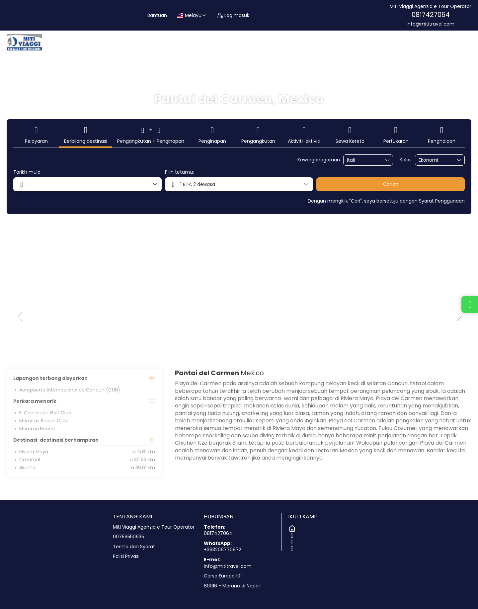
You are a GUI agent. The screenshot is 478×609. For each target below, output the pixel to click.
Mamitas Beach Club (40, 420)
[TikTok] (291, 547)
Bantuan (157, 15)
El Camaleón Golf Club (42, 412)
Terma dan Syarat (134, 547)
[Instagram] (291, 540)
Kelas (406, 160)
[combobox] (363, 160)
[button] (20, 316)
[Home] (291, 527)
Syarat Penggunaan (442, 201)
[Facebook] (291, 534)
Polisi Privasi (126, 556)
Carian (390, 184)
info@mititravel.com (430, 24)
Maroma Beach (34, 428)
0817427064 (431, 14)
